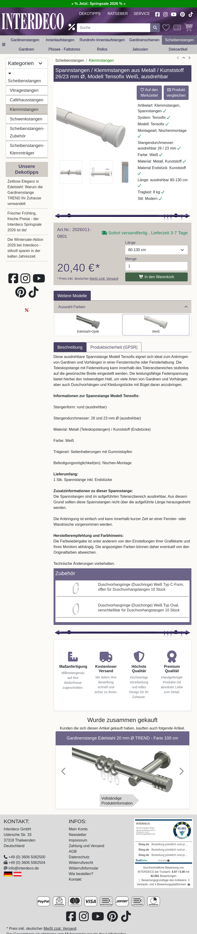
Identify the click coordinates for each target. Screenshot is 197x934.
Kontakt (75, 879)
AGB (73, 851)
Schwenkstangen (26, 118)
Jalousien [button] (140, 49)
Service (142, 14)
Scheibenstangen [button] (179, 40)
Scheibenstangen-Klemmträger (27, 149)
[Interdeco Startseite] (33, 21)
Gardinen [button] (26, 49)
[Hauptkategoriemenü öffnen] (3, 45)
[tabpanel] (123, 460)
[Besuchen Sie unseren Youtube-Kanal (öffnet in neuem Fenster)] (174, 13)
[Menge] (156, 266)
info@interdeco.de (23, 868)
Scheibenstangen (24, 76)
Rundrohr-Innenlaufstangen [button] (102, 40)
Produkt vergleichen (176, 92)
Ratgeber (118, 14)
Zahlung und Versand (86, 846)
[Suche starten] (155, 27)
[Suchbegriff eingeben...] (113, 27)
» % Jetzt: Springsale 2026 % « (98, 4)
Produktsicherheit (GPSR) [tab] (113, 347)
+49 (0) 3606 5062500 (26, 857)
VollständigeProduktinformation (117, 800)
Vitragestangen (24, 90)
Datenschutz (79, 857)
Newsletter (77, 835)
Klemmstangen (24, 109)
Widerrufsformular (83, 868)
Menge (131, 259)
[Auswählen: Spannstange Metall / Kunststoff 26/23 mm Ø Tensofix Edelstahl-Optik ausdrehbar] (88, 324)
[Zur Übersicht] (183, 58)
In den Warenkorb (156, 277)
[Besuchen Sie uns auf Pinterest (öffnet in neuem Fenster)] (182, 13)
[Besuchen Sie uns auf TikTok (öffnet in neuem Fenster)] (190, 13)
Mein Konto (78, 829)
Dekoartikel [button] (178, 49)
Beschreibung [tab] (70, 347)
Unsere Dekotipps (26, 169)
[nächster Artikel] (189, 58)
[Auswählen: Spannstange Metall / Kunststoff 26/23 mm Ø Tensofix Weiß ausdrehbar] (155, 324)
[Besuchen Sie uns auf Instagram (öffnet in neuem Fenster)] (165, 13)
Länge (130, 243)
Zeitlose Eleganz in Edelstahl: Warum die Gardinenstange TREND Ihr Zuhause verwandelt (25, 192)
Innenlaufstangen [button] (60, 40)
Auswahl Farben (123, 307)
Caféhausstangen (26, 99)
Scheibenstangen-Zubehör (27, 132)
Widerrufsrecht (81, 863)
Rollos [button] (102, 49)
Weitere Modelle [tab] (72, 295)
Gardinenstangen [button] (25, 40)
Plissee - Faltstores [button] (64, 49)
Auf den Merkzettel (149, 92)
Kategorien (25, 63)
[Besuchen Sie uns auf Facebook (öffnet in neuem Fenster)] (157, 13)
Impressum (78, 840)
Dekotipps (90, 14)
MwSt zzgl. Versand (104, 278)
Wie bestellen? (81, 874)
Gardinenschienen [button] (144, 40)
